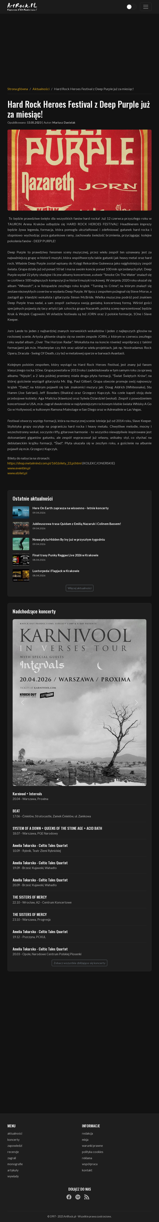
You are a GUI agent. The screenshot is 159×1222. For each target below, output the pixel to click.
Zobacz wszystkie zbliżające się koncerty (79, 963)
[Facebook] (68, 1197)
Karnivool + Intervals (27, 793)
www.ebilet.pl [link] (17, 473)
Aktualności (41, 89)
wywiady (13, 1176)
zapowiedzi (14, 1145)
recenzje (13, 1152)
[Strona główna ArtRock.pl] (22, 7)
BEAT (16, 810)
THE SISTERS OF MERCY (30, 897)
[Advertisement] (79, 47)
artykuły (12, 1170)
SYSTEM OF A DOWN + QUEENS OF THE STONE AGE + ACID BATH (57, 828)
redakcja (87, 1133)
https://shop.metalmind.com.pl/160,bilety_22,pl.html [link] (44, 463)
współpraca (90, 1164)
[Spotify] (77, 1197)
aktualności (14, 1133)
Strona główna (17, 89)
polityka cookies (92, 1152)
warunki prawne (92, 1145)
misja (85, 1139)
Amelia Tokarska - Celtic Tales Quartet (40, 845)
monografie (15, 1164)
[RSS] (86, 1197)
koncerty (13, 1139)
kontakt (87, 1170)
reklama (87, 1158)
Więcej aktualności (80, 588)
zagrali (11, 1158)
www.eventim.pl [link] (18, 468)
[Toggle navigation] (146, 7)
